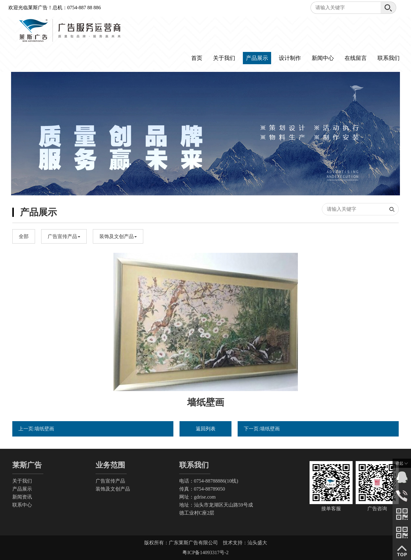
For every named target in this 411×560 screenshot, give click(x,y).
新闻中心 (323, 58)
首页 (196, 58)
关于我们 (224, 58)
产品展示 (257, 58)
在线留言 (356, 58)
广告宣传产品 (110, 481)
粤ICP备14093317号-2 (205, 552)
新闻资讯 (22, 496)
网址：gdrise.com (197, 496)
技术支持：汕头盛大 (245, 542)
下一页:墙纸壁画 (261, 428)
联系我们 (388, 58)
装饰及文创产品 (113, 488)
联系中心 (22, 504)
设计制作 (290, 58)
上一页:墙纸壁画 (36, 428)
